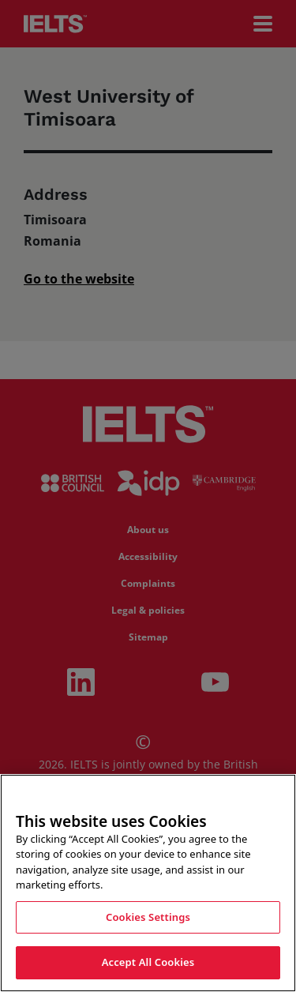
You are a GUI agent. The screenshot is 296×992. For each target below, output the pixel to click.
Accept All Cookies (148, 963)
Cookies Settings (148, 918)
